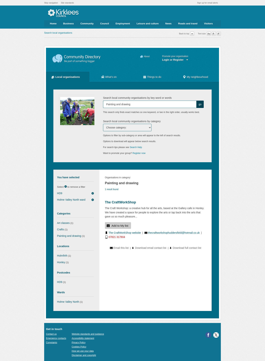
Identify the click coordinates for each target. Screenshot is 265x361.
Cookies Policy (79, 346)
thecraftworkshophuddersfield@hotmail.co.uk (174, 232)
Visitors (208, 23)
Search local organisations (58, 32)
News (168, 23)
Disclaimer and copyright (84, 355)
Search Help (136, 147)
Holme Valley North (68, 301)
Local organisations (67, 76)
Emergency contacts (56, 338)
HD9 (59, 193)
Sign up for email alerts (207, 3)
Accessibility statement (83, 338)
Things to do (154, 76)
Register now (139, 153)
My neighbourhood (197, 76)
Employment (123, 23)
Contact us (51, 334)
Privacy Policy (78, 342)
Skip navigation (51, 3)
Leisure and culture (148, 23)
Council (104, 23)
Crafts (60, 229)
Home (53, 23)
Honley (61, 262)
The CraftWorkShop (120, 202)
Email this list (121, 247)
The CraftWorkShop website (125, 232)
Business (68, 23)
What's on (111, 76)
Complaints (51, 342)
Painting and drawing (69, 235)
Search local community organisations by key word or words (137, 97)
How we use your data (83, 351)
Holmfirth (62, 255)
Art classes (63, 222)
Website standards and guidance (88, 334)
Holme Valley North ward (71, 199)
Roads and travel (187, 23)
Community (87, 23)
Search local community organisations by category (132, 121)
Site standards (67, 3)
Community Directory (76, 58)
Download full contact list (187, 247)
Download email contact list (150, 247)
